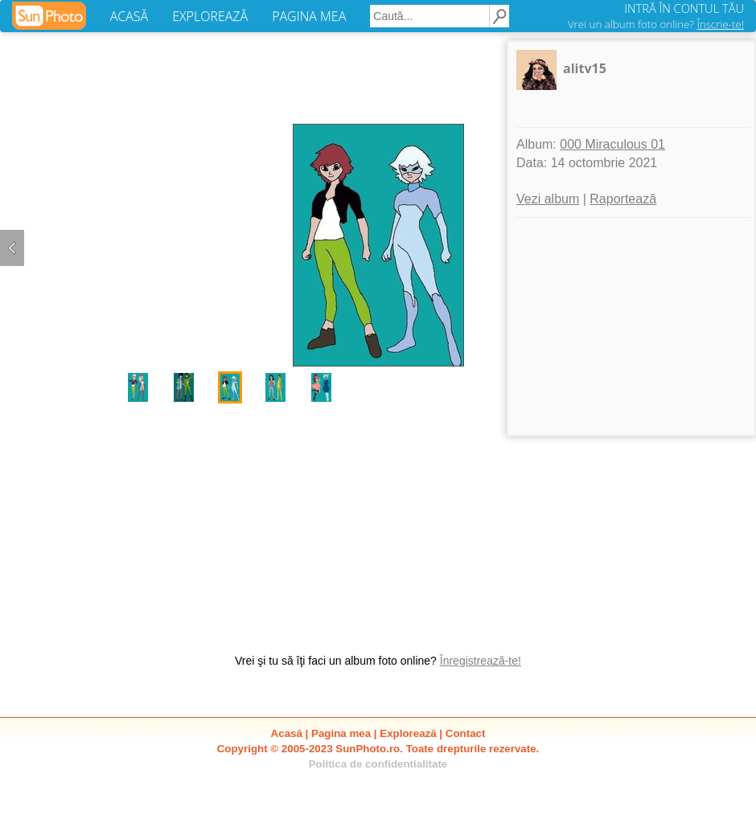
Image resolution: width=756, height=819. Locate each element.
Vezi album (547, 199)
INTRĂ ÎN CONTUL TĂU (684, 8)
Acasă (286, 733)
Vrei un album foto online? (656, 24)
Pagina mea (341, 733)
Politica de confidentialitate (378, 764)
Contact (466, 733)
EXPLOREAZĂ (210, 16)
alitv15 (584, 68)
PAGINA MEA (309, 16)
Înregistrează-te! (480, 660)
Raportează (623, 199)
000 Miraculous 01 (612, 144)
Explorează (408, 733)
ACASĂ (129, 16)
